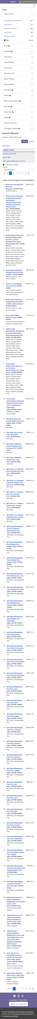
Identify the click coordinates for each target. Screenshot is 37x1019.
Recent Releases (9, 79)
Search (24, 141)
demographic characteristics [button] (13, 21)
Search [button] (13, 2)
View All (31, 141)
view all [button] (31, 40)
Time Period (8, 68)
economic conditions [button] (10, 28)
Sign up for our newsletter (18, 1004)
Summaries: (10, 165)
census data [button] (7, 32)
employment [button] (8, 24)
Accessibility (13, 1000)
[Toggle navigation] (34, 5)
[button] (6, 40)
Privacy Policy (23, 1000)
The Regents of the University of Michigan (20, 1012)
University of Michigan (11, 1016)
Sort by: (5, 167)
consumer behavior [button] (10, 36)
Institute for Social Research (24, 1014)
